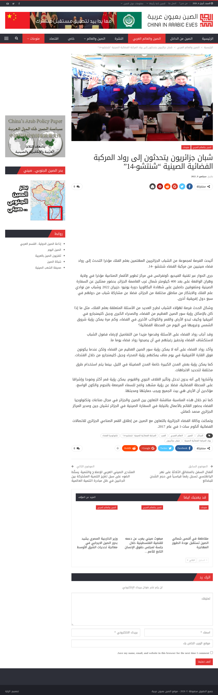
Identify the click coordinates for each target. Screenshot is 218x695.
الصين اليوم (54, 249)
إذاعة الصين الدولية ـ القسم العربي (40, 243)
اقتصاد (53, 38)
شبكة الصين (54, 261)
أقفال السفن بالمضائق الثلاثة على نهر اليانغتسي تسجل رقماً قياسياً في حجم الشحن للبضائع (181, 475)
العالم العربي (177, 435)
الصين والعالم (96, 38)
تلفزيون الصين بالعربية (48, 255)
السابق (202, 559)
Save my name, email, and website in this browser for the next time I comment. (163, 652)
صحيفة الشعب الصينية (48, 267)
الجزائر (200, 435)
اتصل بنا (172, 3)
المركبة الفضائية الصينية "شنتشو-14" (139, 435)
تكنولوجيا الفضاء (110, 435)
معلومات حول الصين (133, 3)
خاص (71, 38)
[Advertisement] (142, 222)
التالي (191, 559)
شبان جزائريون (173, 440)
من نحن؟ (183, 3)
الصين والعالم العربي (147, 38)
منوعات (35, 38)
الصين (190, 435)
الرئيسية (207, 38)
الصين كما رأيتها (157, 3)
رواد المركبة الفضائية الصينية (197, 440)
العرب (163, 435)
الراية (7, 690)
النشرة (119, 38)
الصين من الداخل (181, 38)
